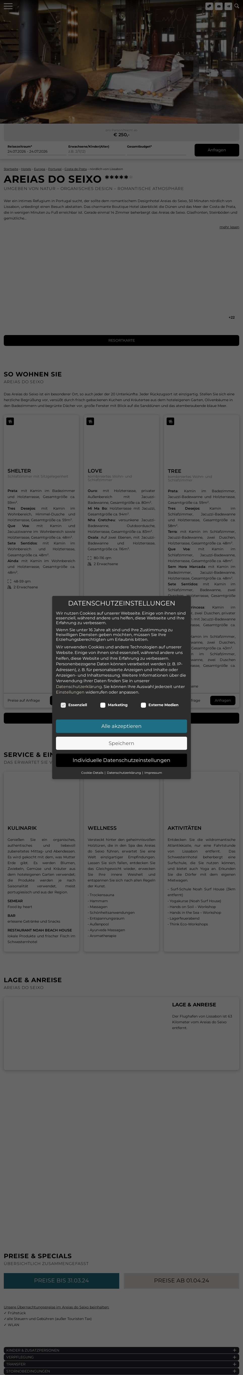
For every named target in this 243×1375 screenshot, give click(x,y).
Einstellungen (70, 512)
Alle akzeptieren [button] (121, 546)
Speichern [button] (121, 563)
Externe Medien (159, 525)
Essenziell (74, 525)
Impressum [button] (153, 592)
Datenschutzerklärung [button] (124, 592)
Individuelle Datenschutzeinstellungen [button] (121, 580)
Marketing (113, 525)
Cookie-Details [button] (92, 592)
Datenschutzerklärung (79, 506)
